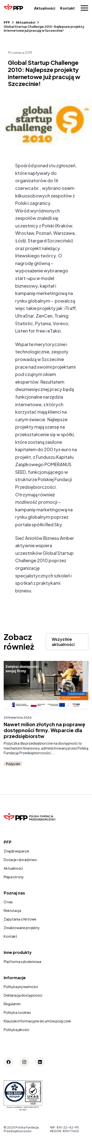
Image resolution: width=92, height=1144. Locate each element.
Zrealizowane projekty (22, 927)
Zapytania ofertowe (20, 919)
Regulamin (12, 1004)
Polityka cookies (17, 1012)
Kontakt (67, 8)
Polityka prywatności (21, 986)
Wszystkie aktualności (63, 642)
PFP (7, 22)
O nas (8, 902)
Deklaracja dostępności (23, 995)
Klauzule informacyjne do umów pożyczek (37, 1021)
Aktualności (44, 8)
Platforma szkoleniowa (22, 961)
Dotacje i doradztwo (20, 859)
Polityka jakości (16, 1029)
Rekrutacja (12, 910)
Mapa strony (14, 877)
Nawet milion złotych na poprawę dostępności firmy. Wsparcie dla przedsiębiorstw (44, 730)
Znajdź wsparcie (16, 851)
